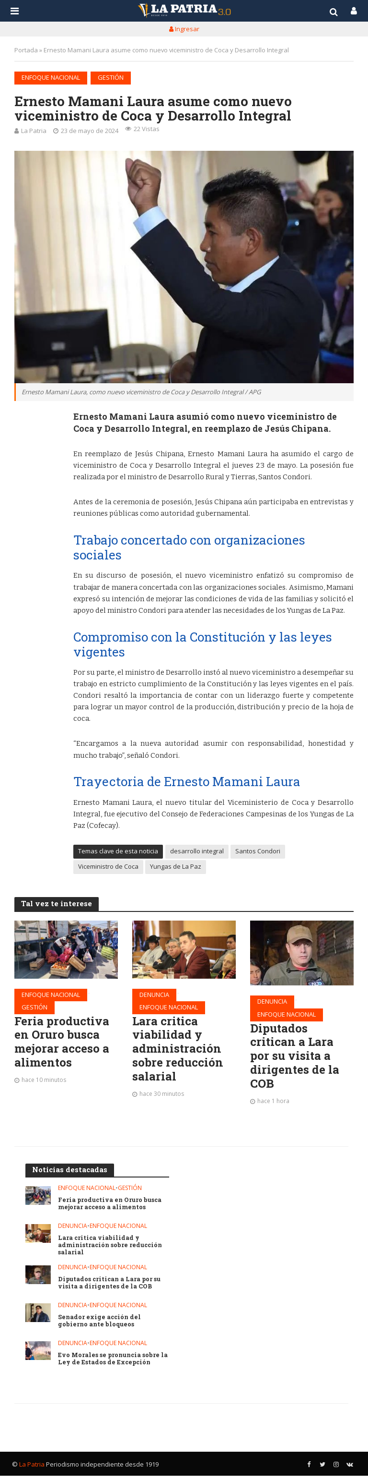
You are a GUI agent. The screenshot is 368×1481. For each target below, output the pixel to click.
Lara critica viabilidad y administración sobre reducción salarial (179, 1051)
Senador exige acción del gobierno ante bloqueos (101, 1326)
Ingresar (184, 28)
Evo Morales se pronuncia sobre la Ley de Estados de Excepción (110, 1364)
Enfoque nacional (51, 77)
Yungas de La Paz (175, 866)
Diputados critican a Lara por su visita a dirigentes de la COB (297, 1058)
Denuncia (154, 994)
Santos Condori (257, 851)
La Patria (33, 130)
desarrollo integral (197, 851)
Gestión (111, 77)
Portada (26, 50)
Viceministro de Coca (108, 866)
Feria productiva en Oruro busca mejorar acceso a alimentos (64, 1043)
